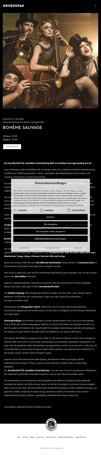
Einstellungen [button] (60, 169)
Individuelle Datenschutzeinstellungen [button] (50, 202)
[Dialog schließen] (86, 145)
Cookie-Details (24, 211)
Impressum (78, 211)
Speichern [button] (50, 180)
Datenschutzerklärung (20, 169)
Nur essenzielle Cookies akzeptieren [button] (50, 195)
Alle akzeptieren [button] (50, 188)
